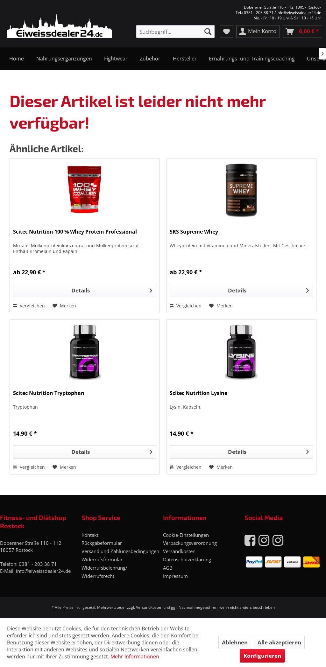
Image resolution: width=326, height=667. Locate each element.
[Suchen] (208, 31)
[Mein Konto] (258, 31)
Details (111, 289)
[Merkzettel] (226, 31)
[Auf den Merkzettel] (64, 306)
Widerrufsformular (102, 559)
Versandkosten (179, 551)
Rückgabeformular (102, 543)
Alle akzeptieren (279, 642)
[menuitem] (175, 31)
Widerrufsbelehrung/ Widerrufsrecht (104, 572)
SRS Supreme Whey (194, 231)
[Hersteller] (185, 58)
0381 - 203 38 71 (38, 564)
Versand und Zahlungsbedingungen (120, 551)
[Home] (16, 58)
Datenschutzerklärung (187, 559)
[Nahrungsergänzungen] (64, 58)
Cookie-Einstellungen (186, 535)
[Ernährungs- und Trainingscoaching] (252, 58)
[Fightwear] (116, 58)
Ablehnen (235, 642)
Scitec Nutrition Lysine (198, 393)
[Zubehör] (150, 58)
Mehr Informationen (134, 656)
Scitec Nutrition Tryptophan (48, 393)
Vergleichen (29, 306)
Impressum (175, 576)
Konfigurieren (262, 655)
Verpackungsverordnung (190, 543)
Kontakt (90, 535)
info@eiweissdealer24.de (43, 571)
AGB (168, 568)
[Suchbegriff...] (175, 31)
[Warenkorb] (302, 31)
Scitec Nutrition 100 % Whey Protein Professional (75, 231)
